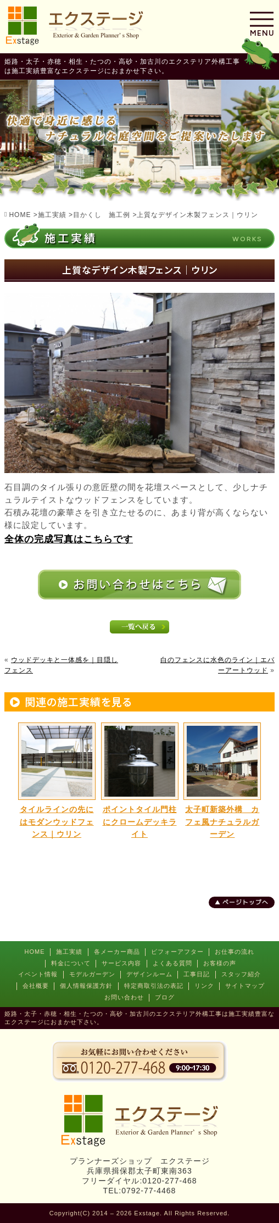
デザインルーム (149, 974)
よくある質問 (172, 963)
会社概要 (36, 985)
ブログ (165, 997)
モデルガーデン (92, 974)
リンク (204, 985)
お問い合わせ (124, 997)
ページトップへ (245, 902)
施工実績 (69, 951)
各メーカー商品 (117, 951)
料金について (71, 963)
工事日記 (196, 974)
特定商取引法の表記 (153, 985)
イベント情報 (38, 974)
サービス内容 (121, 963)
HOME (35, 951)
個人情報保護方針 (86, 985)
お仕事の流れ (234, 951)
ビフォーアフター (177, 951)
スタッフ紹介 (241, 974)
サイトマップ (245, 985)
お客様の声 (219, 963)
